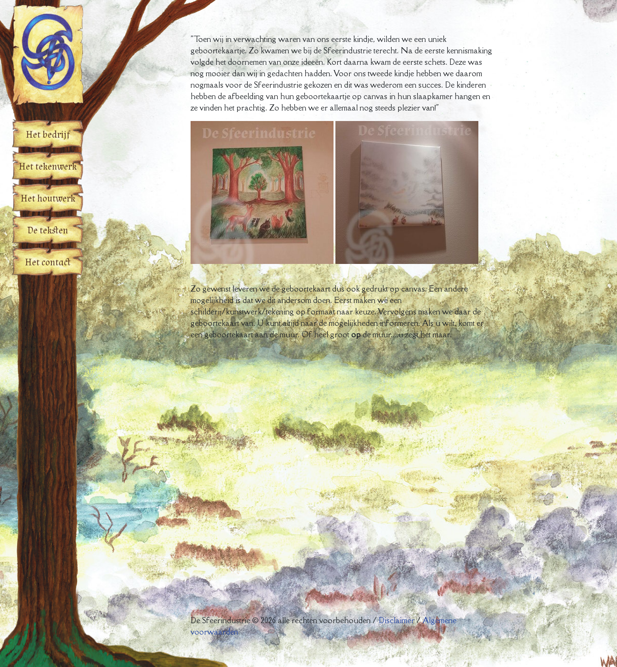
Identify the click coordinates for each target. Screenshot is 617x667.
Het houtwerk (47, 198)
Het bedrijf (48, 135)
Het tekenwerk (48, 167)
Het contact (48, 262)
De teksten (48, 230)
